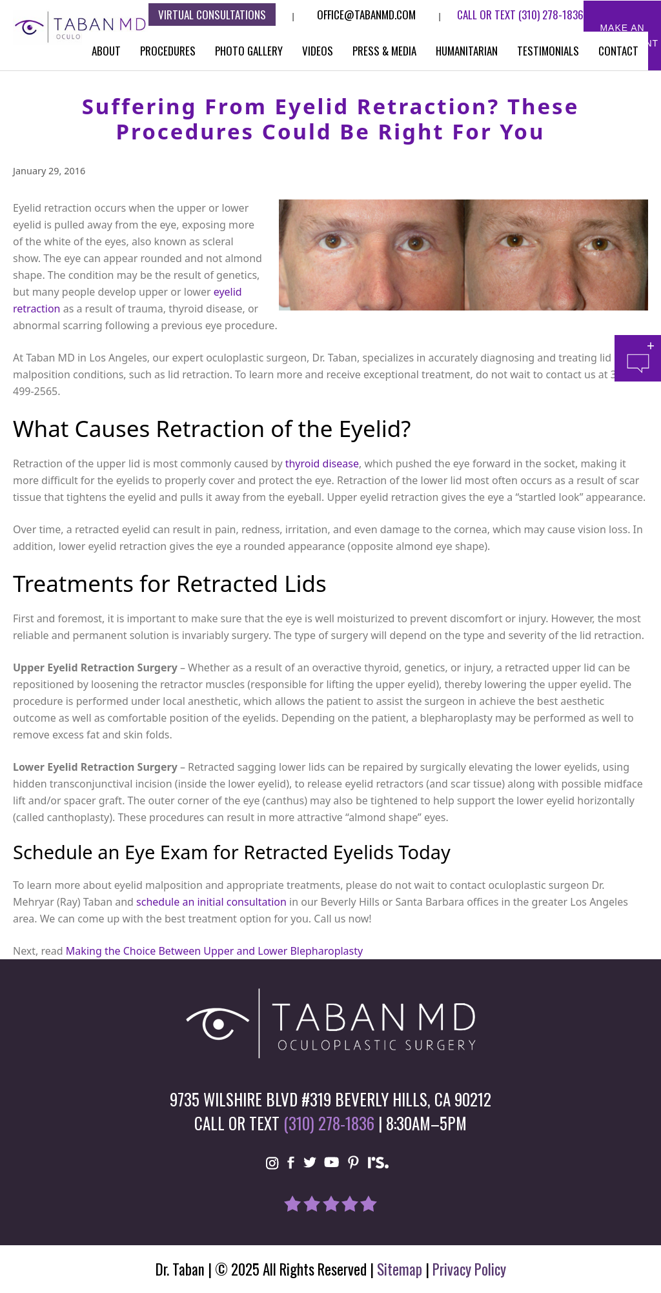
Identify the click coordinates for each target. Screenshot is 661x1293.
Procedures (168, 51)
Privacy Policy (469, 1269)
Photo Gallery (249, 51)
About (106, 51)
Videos (317, 51)
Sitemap (399, 1269)
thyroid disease (322, 463)
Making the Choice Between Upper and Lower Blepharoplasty (214, 951)
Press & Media (384, 51)
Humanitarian (467, 51)
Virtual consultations (212, 14)
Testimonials (548, 51)
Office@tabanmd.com (366, 14)
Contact (618, 51)
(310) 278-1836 (551, 14)
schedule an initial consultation (211, 902)
